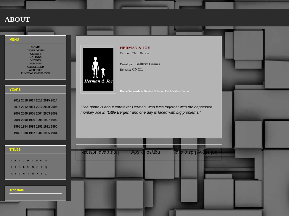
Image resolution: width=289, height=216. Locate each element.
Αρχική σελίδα (145, 152)
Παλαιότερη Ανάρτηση (194, 152)
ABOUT (17, 19)
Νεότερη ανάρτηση (100, 152)
